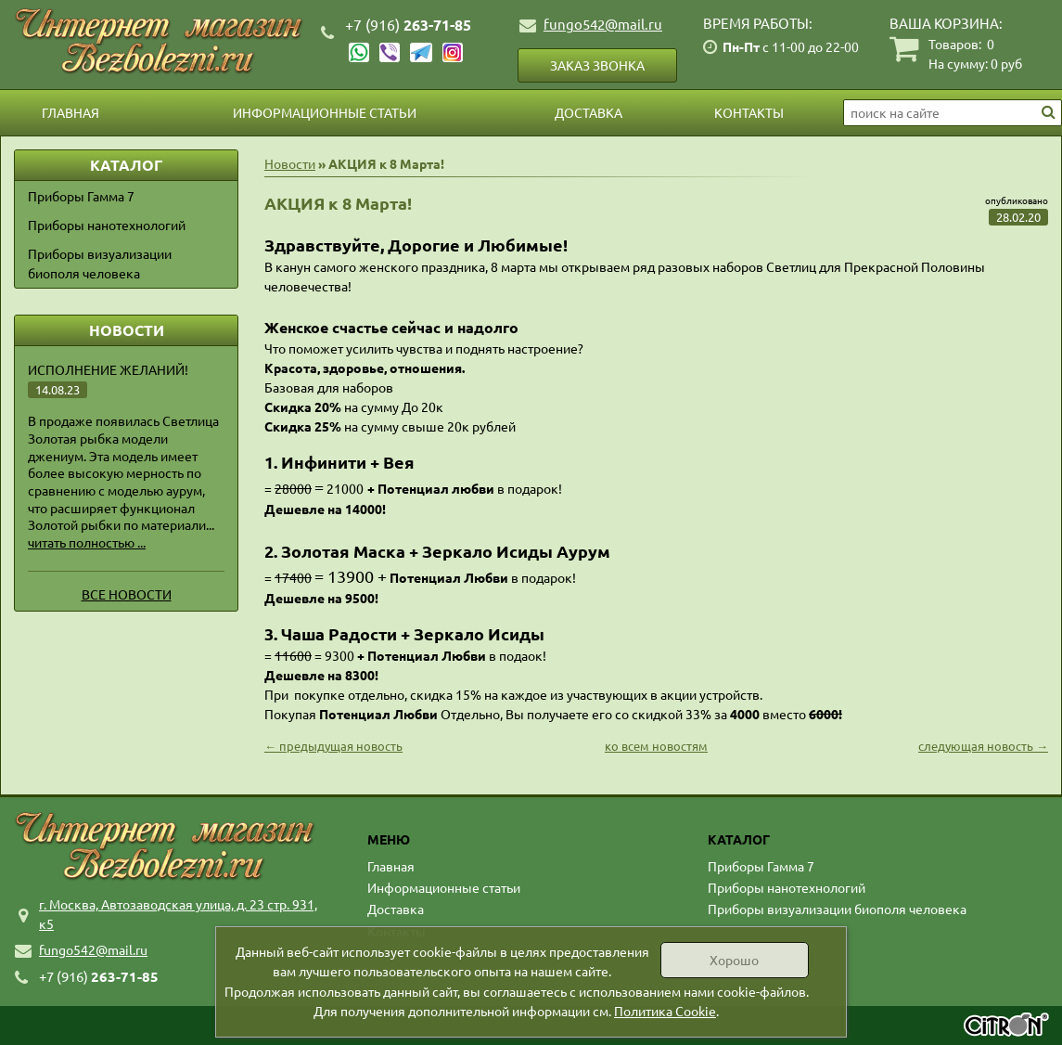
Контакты (749, 112)
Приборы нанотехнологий (107, 224)
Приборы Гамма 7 (81, 195)
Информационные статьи (324, 112)
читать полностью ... (87, 542)
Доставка (588, 112)
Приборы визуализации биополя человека (100, 263)
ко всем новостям (656, 746)
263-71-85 (408, 24)
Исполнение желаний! (108, 369)
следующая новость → (983, 746)
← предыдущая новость (333, 746)
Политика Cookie (665, 1010)
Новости (289, 163)
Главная (70, 112)
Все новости (127, 594)
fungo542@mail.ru (603, 23)
